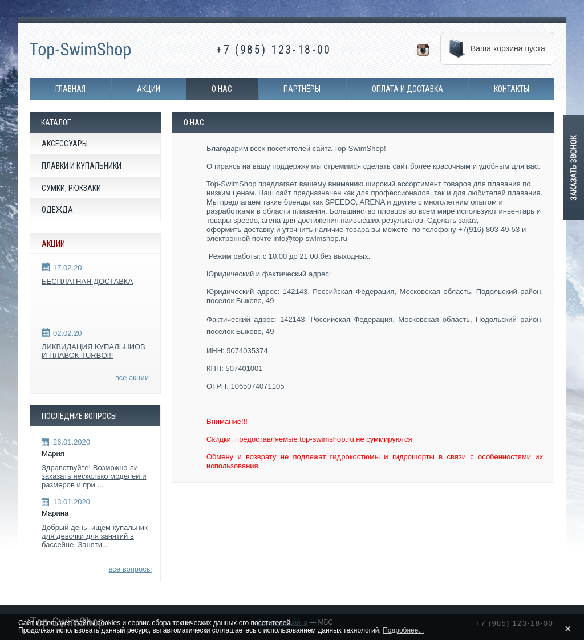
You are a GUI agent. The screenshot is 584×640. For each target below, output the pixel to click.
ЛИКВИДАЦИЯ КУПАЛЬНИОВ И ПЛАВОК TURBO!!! (93, 351)
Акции (148, 88)
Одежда (57, 209)
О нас (222, 88)
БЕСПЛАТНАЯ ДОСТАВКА (87, 281)
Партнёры (302, 88)
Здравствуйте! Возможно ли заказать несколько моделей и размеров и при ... (94, 476)
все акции (132, 377)
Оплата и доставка (407, 88)
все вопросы (130, 569)
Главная (70, 88)
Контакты (511, 88)
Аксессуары (65, 143)
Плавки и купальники (81, 165)
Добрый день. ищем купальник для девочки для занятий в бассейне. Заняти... (95, 536)
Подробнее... (403, 630)
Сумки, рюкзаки (71, 188)
